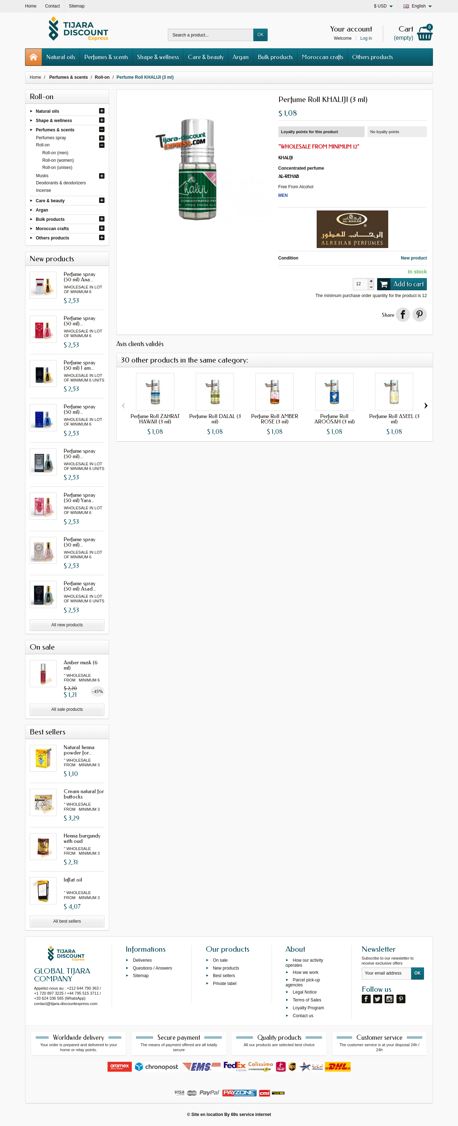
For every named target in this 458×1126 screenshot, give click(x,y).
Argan (241, 56)
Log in (366, 38)
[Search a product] (211, 35)
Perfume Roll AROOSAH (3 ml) (335, 419)
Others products (372, 56)
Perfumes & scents (106, 56)
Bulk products (275, 56)
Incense (43, 190)
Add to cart (400, 284)
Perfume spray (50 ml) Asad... (80, 586)
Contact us (303, 1015)
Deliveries (142, 959)
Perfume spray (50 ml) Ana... (80, 277)
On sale (220, 959)
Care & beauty (206, 56)
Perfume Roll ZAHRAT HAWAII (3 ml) (155, 419)
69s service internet (251, 1114)
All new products (67, 624)
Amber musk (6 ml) (81, 665)
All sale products (67, 709)
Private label (225, 983)
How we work (305, 972)
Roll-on (43, 144)
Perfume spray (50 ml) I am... (80, 365)
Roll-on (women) (58, 160)
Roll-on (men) (55, 152)
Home (35, 77)
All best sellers (67, 921)
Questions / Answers (152, 967)
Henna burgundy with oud (82, 838)
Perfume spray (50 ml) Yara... (80, 498)
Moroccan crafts (322, 56)
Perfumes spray (51, 137)
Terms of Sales (307, 1000)
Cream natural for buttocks (84, 794)
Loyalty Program (308, 1007)
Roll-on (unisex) (57, 167)
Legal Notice (305, 992)
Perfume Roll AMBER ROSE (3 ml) (274, 419)
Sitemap (140, 975)
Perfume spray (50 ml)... (80, 321)
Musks (42, 175)
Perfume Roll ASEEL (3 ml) (394, 419)
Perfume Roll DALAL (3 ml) (215, 419)
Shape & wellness (158, 56)
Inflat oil (73, 880)
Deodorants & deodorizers (61, 182)
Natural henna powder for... (79, 750)
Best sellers (224, 975)
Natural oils (60, 56)
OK (260, 34)
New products (226, 967)
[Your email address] (386, 973)
